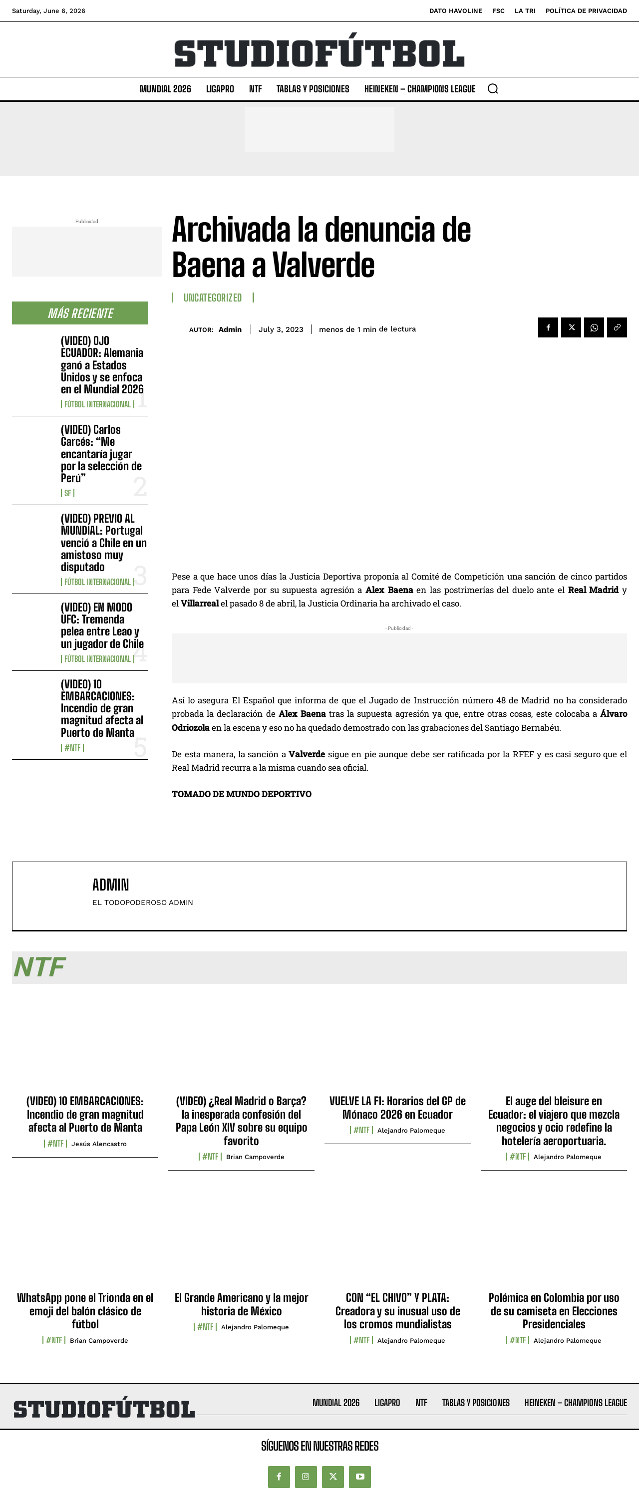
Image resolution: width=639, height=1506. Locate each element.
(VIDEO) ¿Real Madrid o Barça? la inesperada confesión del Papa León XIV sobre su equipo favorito (242, 1120)
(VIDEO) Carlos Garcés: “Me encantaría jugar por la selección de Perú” (101, 454)
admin (230, 329)
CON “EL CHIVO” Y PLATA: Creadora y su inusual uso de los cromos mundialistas (397, 1311)
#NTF (72, 748)
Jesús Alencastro (99, 1144)
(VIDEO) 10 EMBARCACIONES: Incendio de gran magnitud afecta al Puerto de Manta (102, 708)
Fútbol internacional (97, 404)
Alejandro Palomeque (411, 1130)
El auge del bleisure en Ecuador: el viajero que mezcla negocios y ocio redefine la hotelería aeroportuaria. (554, 1120)
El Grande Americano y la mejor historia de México (242, 1304)
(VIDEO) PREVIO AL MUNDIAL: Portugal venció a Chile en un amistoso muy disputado (104, 543)
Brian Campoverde (255, 1157)
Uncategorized (213, 297)
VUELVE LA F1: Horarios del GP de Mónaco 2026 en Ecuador (397, 1107)
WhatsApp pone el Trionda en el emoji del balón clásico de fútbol (85, 1311)
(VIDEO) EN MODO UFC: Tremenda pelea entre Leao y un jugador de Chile (102, 625)
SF (67, 493)
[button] (493, 88)
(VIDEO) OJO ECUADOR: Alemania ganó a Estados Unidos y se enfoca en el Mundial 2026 (102, 365)
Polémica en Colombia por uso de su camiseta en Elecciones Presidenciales (554, 1311)
